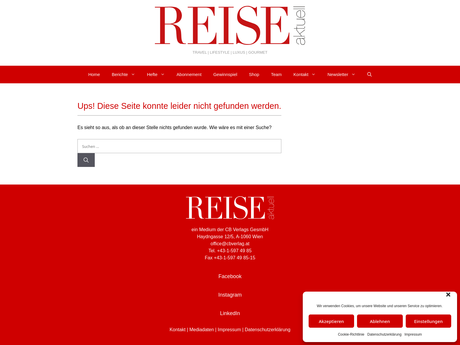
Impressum (413, 334)
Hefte (159, 74)
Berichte (126, 74)
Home (94, 74)
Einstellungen (428, 321)
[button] (448, 294)
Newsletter (344, 74)
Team (276, 74)
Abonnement (189, 74)
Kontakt (307, 74)
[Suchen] (86, 160)
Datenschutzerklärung (384, 334)
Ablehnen (380, 321)
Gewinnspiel (225, 74)
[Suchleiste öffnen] (369, 74)
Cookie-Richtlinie (351, 334)
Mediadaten (201, 329)
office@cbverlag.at (230, 243)
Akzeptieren (331, 321)
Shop (254, 74)
